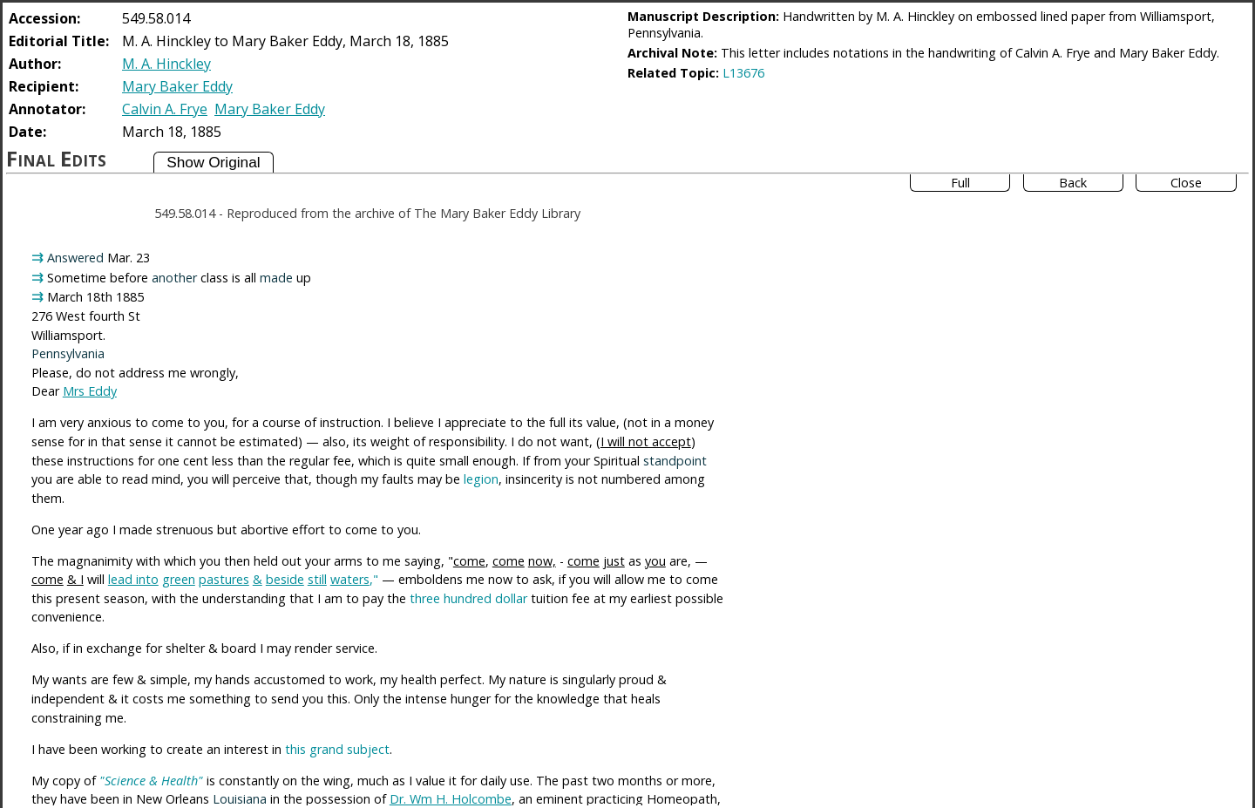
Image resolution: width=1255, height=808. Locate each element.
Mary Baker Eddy (177, 86)
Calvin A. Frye (164, 109)
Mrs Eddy (90, 391)
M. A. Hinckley (166, 63)
